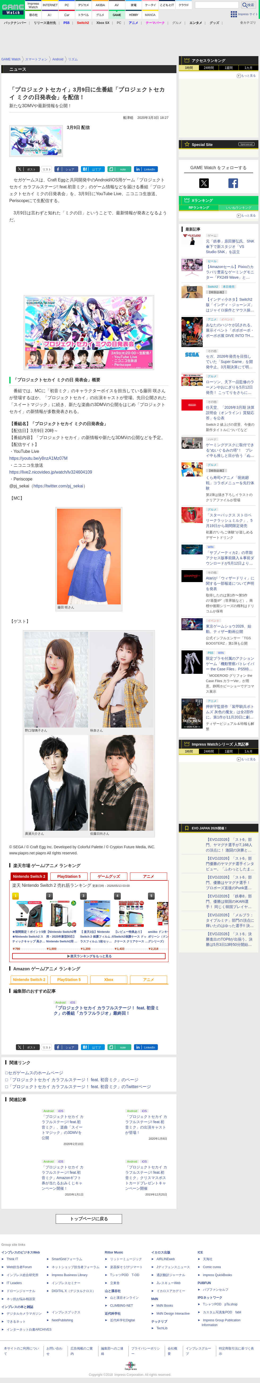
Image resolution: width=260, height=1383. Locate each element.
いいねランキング (239, 208)
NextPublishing (62, 1320)
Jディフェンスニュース (173, 1267)
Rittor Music (114, 1252)
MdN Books (165, 1305)
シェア (70, 169)
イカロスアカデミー (171, 1291)
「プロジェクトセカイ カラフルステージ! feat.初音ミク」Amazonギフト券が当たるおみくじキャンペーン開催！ (63, 1177)
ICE (200, 1252)
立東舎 (115, 1283)
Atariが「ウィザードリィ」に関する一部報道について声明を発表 (230, 583)
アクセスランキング (208, 61)
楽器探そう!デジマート (126, 1267)
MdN (154, 1299)
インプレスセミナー (66, 1283)
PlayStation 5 (69, 876)
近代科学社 (113, 1313)
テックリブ (159, 1321)
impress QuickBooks (217, 1275)
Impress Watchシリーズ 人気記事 (220, 744)
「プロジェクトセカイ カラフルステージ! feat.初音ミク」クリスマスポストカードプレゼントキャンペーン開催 (146, 1177)
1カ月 (249, 68)
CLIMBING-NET (121, 1305)
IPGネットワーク (210, 1298)
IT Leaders (14, 1283)
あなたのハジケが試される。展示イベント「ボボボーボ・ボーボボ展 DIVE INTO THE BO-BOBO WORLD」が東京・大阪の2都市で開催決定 (230, 335)
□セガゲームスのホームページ (34, 1073)
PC (119, 23)
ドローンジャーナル (21, 1291)
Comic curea (212, 1267)
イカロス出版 (160, 1252)
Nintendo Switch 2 (29, 876)
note (123, 169)
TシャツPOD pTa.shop (220, 1304)
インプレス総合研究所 (22, 1275)
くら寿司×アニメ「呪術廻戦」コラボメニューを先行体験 (230, 482)
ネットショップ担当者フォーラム (75, 1267)
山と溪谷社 (113, 1291)
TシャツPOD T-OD (124, 1275)
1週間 (229, 68)
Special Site (202, 145)
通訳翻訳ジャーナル (171, 1275)
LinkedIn (149, 169)
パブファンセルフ (215, 1290)
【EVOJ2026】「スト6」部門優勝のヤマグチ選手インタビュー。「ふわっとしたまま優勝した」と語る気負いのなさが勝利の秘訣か (230, 869)
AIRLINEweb (166, 1259)
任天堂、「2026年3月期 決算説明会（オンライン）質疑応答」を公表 (230, 412)
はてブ (96, 169)
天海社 (208, 1259)
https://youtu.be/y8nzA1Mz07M (38, 458)
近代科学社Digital (122, 1320)
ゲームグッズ (109, 876)
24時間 (209, 68)
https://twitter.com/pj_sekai (58, 486)
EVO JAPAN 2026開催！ (209, 828)
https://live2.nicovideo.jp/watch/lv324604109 (50, 472)
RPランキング (199, 208)
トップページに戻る (89, 1219)
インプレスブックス (66, 1312)
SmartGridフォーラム (67, 1259)
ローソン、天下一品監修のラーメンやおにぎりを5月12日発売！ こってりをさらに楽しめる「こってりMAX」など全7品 (230, 392)
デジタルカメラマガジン (24, 1313)
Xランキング (202, 200)
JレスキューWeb (168, 1283)
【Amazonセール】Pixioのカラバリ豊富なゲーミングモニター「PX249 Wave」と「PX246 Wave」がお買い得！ (230, 277)
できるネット (16, 1321)
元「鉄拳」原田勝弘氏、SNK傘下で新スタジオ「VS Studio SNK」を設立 (230, 246)
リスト (46, 169)
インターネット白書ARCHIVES (29, 1329)
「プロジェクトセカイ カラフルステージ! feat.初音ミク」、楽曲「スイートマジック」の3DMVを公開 (63, 1127)
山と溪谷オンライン (124, 1298)
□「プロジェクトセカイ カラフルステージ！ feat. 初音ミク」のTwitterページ (78, 1086)
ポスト (31, 169)
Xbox (108, 979)
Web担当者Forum (19, 1267)
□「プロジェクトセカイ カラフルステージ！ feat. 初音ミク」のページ (71, 1079)
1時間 (189, 68)
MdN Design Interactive (173, 1313)
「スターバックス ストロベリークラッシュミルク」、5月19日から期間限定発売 (229, 520)
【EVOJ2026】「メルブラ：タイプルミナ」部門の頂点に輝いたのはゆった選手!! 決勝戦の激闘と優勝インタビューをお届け (230, 925)
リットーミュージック (126, 1259)
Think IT (12, 1259)
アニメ (148, 876)
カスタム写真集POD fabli (222, 1312)
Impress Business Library (70, 1275)
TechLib (162, 1328)
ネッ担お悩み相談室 (21, 1299)
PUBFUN (204, 1283)
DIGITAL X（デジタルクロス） (74, 1291)
